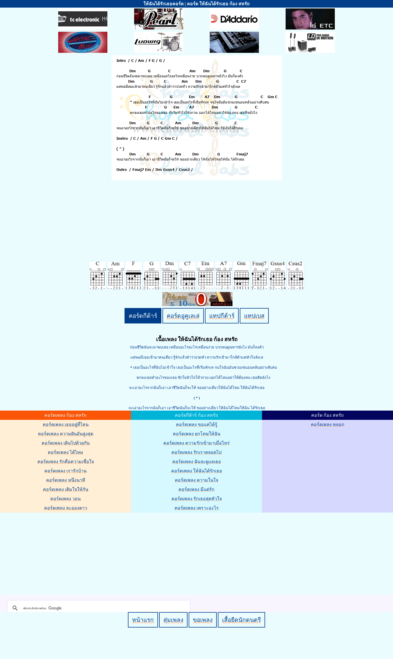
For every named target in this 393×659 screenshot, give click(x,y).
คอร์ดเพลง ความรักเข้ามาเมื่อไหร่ (196, 443)
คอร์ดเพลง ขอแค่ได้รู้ (196, 424)
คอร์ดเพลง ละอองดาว (65, 508)
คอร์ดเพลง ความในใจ (196, 480)
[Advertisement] (197, 552)
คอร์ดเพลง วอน (65, 498)
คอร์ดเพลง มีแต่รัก (196, 489)
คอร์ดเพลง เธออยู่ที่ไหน (66, 424)
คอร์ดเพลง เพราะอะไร (197, 508)
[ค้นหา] (98, 608)
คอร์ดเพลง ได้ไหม (65, 452)
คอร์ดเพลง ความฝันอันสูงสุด (65, 433)
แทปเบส (254, 315)
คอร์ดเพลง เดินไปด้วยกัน (66, 443)
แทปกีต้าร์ (221, 315)
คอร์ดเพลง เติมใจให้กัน (65, 489)
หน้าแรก (143, 620)
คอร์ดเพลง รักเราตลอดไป (196, 452)
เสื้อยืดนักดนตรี (241, 620)
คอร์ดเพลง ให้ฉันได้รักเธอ (196, 470)
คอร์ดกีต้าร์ (143, 315)
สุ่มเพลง (173, 620)
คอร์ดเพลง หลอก (327, 424)
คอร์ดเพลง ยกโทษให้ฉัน (196, 433)
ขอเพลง (203, 620)
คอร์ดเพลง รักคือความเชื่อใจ (65, 461)
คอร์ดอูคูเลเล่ (183, 315)
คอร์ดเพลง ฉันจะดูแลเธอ (196, 461)
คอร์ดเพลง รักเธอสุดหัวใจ (196, 498)
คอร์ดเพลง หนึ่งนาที (65, 480)
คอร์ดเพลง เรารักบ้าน (65, 470)
